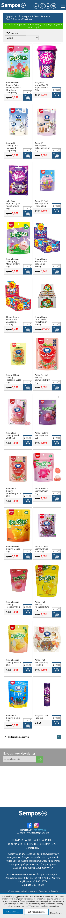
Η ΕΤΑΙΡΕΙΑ (17, 840)
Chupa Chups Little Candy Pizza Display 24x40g (41, 321)
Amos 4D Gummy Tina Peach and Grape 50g (12, 147)
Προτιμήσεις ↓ (56, 913)
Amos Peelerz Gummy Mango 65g (13, 549)
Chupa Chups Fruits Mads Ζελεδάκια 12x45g (12, 321)
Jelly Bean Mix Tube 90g (41, 716)
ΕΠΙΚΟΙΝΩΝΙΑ (32, 848)
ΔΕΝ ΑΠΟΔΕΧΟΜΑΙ (36, 912)
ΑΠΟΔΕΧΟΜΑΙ (12, 912)
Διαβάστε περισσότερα (50, 906)
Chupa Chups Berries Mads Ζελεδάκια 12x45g (41, 263)
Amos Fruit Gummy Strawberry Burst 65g (14, 492)
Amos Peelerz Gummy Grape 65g (41, 435)
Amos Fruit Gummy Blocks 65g (13, 718)
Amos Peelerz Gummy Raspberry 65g (13, 604)
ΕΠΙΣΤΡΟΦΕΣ (31, 844)
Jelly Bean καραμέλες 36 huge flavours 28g (13, 205)
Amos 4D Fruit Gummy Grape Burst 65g (41, 549)
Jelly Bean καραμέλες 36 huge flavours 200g (41, 86)
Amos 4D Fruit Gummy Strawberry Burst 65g (42, 379)
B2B (54, 844)
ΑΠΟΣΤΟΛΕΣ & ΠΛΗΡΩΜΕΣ (39, 840)
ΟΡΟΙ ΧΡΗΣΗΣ (15, 844)
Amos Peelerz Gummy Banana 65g (13, 662)
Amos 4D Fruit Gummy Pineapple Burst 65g (13, 379)
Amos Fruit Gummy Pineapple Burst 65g (42, 606)
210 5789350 (40, 830)
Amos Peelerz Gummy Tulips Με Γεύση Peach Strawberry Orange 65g (13, 87)
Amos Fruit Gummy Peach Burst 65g (12, 435)
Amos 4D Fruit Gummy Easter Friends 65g (41, 203)
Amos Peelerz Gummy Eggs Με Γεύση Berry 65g (13, 263)
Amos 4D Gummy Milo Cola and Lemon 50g (42, 147)
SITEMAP (45, 844)
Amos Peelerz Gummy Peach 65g (41, 491)
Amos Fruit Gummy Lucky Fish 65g (41, 662)
